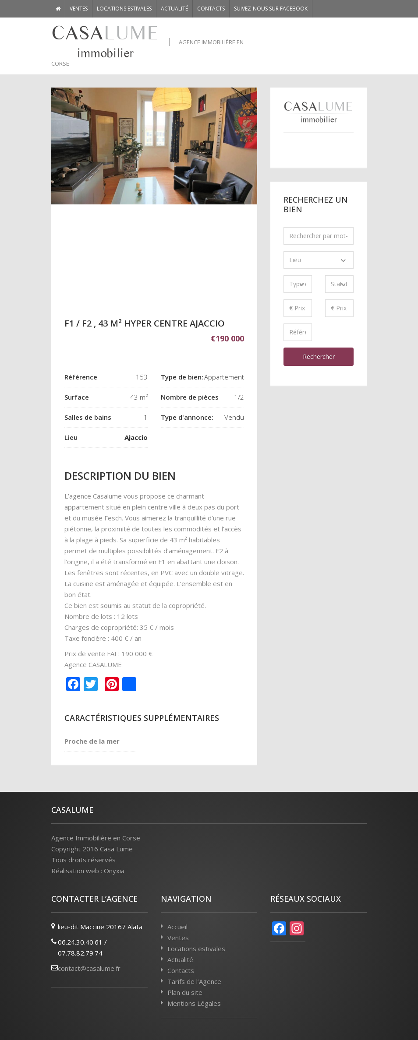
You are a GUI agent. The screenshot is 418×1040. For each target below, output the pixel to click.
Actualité (174, 8)
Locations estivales (124, 8)
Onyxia (114, 870)
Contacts (211, 8)
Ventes (79, 8)
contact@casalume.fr (89, 968)
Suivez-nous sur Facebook (271, 8)
